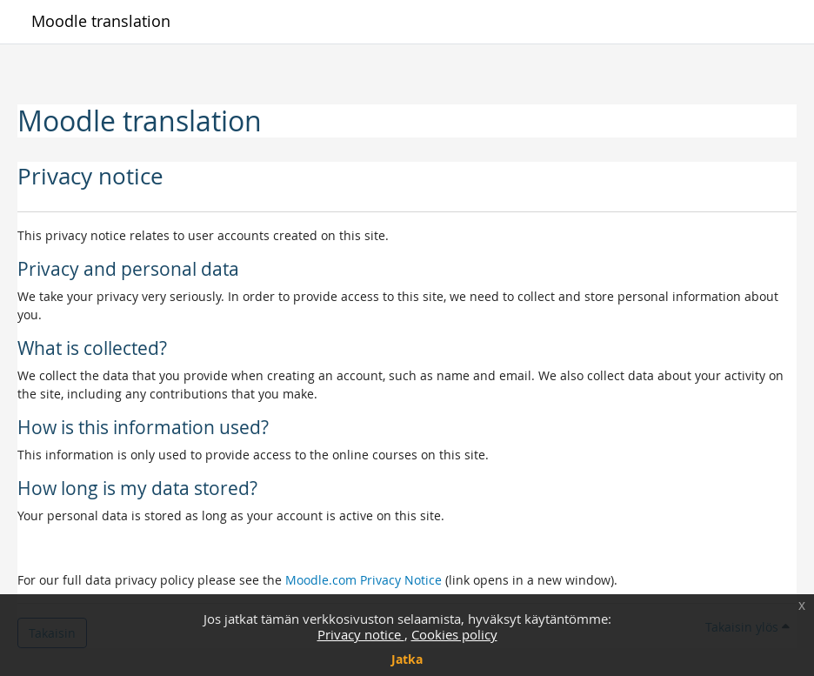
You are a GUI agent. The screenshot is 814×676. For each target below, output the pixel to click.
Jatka (407, 659)
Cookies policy (454, 634)
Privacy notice (360, 634)
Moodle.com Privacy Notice (363, 580)
